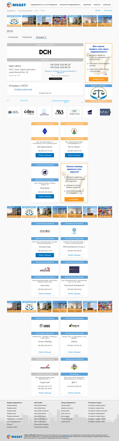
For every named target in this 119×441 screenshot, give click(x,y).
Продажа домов (11, 410)
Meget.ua (60, 73)
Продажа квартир (12, 405)
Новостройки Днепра (40, 413)
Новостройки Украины (40, 405)
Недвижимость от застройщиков (44, 5)
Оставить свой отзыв (23, 89)
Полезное (107, 5)
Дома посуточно (66, 413)
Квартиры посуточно (67, 408)
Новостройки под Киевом (41, 410)
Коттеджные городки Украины (96, 405)
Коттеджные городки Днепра (96, 413)
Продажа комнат (12, 408)
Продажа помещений (13, 416)
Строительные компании (25, 10)
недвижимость (65, 75)
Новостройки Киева (39, 408)
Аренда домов (65, 410)
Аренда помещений (67, 419)
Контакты (9, 424)
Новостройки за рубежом (41, 424)
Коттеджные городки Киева (96, 408)
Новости (97, 5)
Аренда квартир (65, 405)
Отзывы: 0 (41, 37)
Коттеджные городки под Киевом (97, 410)
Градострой (23, 100)
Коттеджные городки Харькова (97, 419)
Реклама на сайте (12, 427)
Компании (87, 5)
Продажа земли (11, 413)
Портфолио (27, 37)
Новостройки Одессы (40, 416)
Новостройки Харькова (40, 419)
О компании (13, 37)
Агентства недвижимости (14, 421)
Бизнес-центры (65, 421)
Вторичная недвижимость (70, 5)
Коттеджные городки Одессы (96, 416)
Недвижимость (11, 10)
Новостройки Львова (40, 421)
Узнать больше (45, 155)
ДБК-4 (66, 102)
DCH (36, 10)
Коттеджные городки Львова (96, 421)
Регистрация (108, 10)
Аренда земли (65, 416)
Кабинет (97, 10)
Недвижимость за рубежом (15, 419)
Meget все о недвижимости (15, 437)
